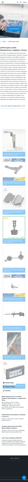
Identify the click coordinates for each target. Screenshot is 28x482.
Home (4, 41)
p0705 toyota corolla (13, 41)
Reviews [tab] (7, 391)
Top (24, 477)
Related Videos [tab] (9, 387)
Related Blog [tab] (8, 383)
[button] (17, 2)
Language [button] (25, 2)
